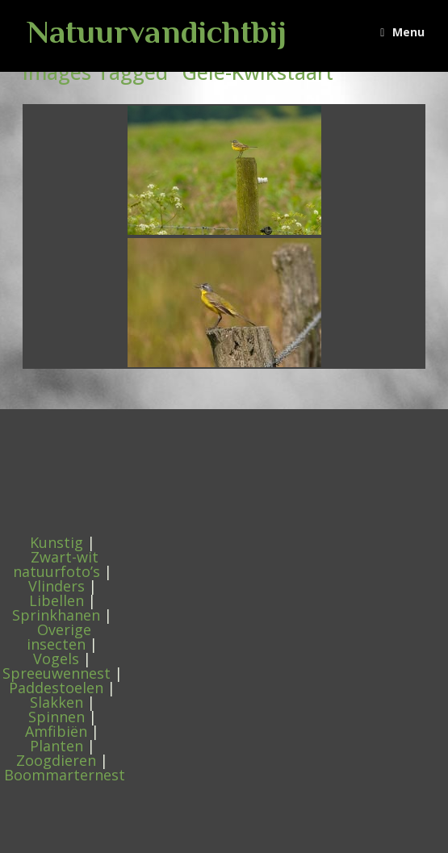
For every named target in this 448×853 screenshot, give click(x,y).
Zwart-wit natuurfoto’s (56, 564)
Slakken (56, 702)
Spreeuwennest (56, 673)
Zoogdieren (56, 760)
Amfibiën (56, 731)
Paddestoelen (56, 687)
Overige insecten (59, 637)
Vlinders (56, 586)
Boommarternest (64, 774)
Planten (56, 745)
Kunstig (56, 542)
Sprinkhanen (56, 615)
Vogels (56, 658)
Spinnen (56, 716)
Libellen (56, 600)
